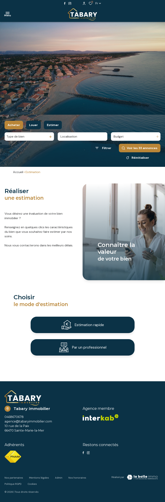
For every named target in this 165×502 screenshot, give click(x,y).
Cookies (32, 484)
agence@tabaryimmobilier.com (28, 426)
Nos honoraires (77, 481)
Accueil (18, 172)
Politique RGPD (13, 484)
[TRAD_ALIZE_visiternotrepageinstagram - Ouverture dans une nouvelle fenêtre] (69, 3)
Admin (58, 481)
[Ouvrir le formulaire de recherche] (103, 148)
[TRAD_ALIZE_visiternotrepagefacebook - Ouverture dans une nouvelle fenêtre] (64, 3)
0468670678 (14, 421)
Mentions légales (39, 481)
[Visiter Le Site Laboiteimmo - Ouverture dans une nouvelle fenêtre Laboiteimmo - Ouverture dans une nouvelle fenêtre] (142, 481)
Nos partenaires (14, 481)
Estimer (53, 125)
